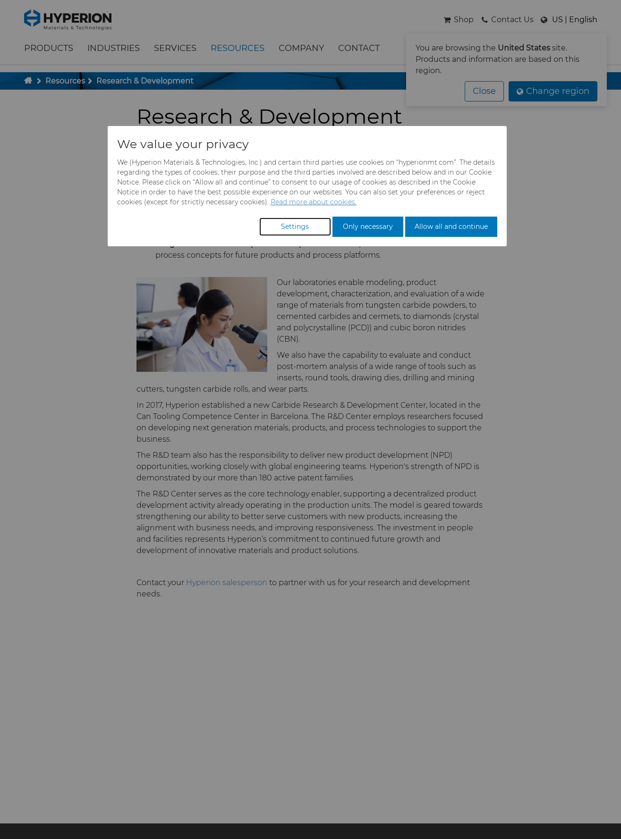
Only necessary (368, 226)
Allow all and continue (451, 226)
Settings (295, 226)
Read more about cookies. (314, 202)
